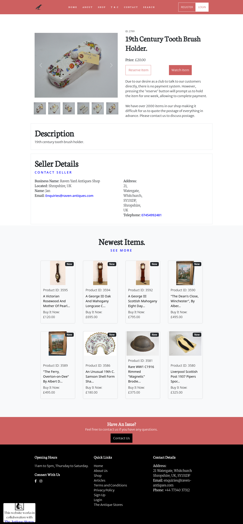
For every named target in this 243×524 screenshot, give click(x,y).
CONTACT (131, 7)
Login (98, 500)
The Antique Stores (108, 505)
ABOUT (87, 7)
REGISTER (187, 7)
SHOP (102, 7)
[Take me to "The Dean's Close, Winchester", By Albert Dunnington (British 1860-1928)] (185, 292)
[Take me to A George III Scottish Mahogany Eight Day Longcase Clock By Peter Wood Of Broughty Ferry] (143, 292)
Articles (99, 480)
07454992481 (151, 215)
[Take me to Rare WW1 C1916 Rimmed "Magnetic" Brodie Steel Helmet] (143, 365)
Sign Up (99, 495)
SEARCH (149, 7)
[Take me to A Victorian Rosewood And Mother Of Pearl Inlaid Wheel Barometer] (58, 292)
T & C (115, 7)
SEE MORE (121, 250)
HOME (72, 7)
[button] (41, 65)
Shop (98, 475)
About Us (101, 471)
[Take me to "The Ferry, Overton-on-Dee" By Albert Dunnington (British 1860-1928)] (58, 365)
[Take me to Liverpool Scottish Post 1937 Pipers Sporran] (185, 365)
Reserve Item (139, 70)
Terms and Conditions (110, 485)
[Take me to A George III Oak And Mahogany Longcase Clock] (100, 292)
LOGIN (202, 7)
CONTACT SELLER (53, 172)
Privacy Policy (104, 490)
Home (98, 466)
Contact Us (121, 438)
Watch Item (180, 70)
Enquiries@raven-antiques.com (69, 195)
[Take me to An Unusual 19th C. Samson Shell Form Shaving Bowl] (100, 365)
